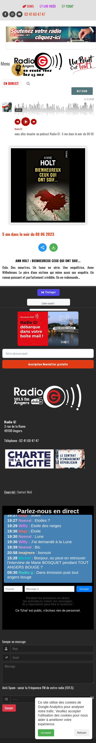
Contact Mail (24, 472)
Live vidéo (48, 6)
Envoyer (9, 688)
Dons (28, 6)
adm (6, 733)
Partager (48, 273)
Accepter (46, 732)
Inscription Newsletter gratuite (48, 345)
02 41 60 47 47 (34, 14)
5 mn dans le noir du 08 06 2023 (28, 234)
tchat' (68, 6)
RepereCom (24, 729)
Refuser (81, 732)
